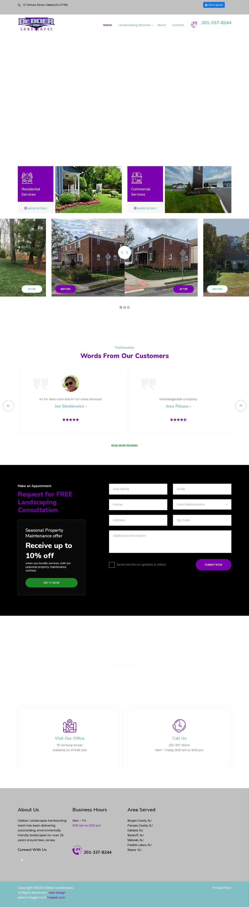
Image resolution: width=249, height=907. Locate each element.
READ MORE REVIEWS (124, 445)
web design (57, 892)
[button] (121, 307)
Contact (178, 25)
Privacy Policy (222, 888)
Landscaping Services (134, 25)
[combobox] (202, 504)
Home (107, 25)
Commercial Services (140, 192)
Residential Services (31, 192)
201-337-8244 (216, 23)
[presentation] (8, 405)
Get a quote (214, 5)
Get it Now (51, 583)
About (161, 25)
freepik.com (56, 897)
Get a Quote (124, 665)
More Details (35, 208)
